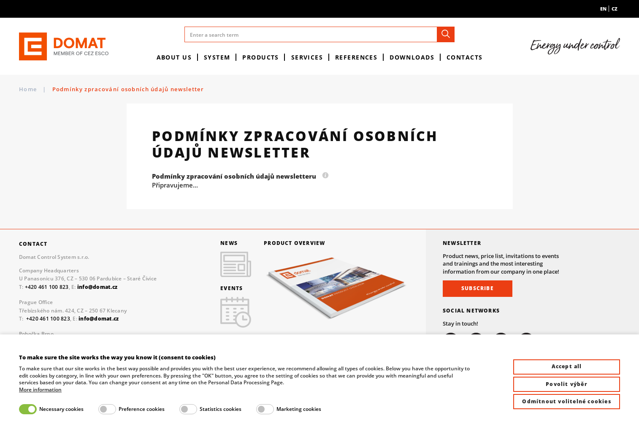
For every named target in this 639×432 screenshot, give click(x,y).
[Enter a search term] (319, 34)
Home (28, 89)
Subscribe (477, 288)
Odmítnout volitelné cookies (566, 401)
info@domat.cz (99, 318)
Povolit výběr (567, 384)
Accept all (567, 366)
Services (307, 57)
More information (40, 389)
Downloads (412, 57)
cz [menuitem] (614, 8)
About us (174, 57)
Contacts (465, 57)
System (217, 57)
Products (260, 57)
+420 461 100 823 (47, 287)
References (356, 57)
